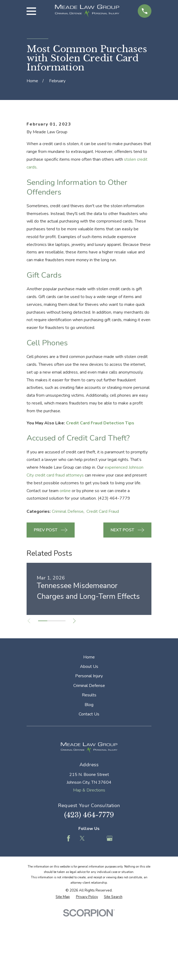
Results (89, 760)
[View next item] (76, 685)
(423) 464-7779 (89, 880)
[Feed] (96, 904)
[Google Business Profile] (109, 904)
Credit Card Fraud (102, 576)
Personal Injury (89, 741)
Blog (89, 770)
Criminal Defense (67, 576)
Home (89, 722)
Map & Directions (89, 855)
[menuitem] (63, 962)
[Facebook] (68, 904)
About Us (89, 732)
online (65, 556)
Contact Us (89, 779)
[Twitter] (82, 904)
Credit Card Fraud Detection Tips (100, 488)
